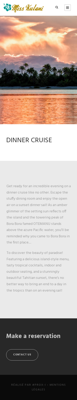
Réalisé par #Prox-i (28, 385)
